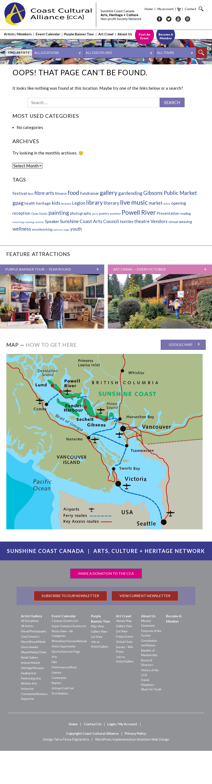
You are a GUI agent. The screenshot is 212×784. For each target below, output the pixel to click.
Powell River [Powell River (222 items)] (138, 245)
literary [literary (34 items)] (111, 236)
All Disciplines (30, 654)
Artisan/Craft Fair (63, 721)
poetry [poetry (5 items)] (104, 247)
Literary (57, 705)
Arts (54, 690)
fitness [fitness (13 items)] (61, 226)
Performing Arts (31, 711)
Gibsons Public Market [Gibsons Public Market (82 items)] (170, 226)
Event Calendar (48, 29)
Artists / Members (18, 29)
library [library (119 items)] (94, 235)
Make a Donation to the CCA (106, 606)
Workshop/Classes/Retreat (69, 674)
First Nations (60, 726)
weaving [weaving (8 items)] (185, 255)
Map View (97, 659)
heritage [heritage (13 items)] (43, 236)
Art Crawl (105, 29)
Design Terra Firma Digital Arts (66, 772)
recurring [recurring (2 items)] (18, 255)
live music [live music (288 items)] (134, 235)
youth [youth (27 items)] (76, 262)
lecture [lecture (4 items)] (66, 236)
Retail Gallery (29, 690)
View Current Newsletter (145, 629)
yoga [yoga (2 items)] (66, 262)
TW (136, 16)
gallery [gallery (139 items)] (108, 225)
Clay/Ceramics (30, 669)
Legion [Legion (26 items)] (78, 236)
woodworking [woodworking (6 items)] (42, 262)
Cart (146, 6)
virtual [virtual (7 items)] (173, 255)
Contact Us (92, 757)
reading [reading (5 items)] (185, 247)
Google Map (180, 378)
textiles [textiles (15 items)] (126, 254)
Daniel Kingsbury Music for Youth (151, 717)
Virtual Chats (124, 675)
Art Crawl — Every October (139, 302)
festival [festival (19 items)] (19, 226)
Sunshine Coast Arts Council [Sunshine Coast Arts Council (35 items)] (89, 254)
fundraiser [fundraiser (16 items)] (89, 226)
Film (54, 695)
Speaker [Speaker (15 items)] (52, 254)
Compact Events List (65, 654)
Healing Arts (28, 706)
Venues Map (124, 654)
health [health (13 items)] (29, 236)
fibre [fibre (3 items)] (31, 227)
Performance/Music (64, 700)
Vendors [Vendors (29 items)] (159, 254)
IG (154, 16)
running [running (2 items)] (29, 255)
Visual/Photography (33, 664)
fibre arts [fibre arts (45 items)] (44, 226)
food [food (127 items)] (73, 225)
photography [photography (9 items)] (80, 246)
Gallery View (99, 664)
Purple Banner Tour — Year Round (38, 302)
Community (59, 711)
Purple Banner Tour (79, 29)
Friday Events (124, 669)
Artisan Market (30, 696)
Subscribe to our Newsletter (70, 629)
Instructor (27, 722)
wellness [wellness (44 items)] (21, 262)
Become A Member (166, 30)
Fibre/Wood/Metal (33, 675)
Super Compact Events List (69, 659)
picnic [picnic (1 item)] (95, 246)
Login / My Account (122, 757)
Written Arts (29, 716)
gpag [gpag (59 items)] (18, 236)
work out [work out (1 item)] (58, 262)
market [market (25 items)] (155, 236)
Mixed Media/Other (33, 685)
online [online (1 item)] (166, 236)
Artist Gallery (31, 649)
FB (126, 16)
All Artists (27, 659)
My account (133, 6)
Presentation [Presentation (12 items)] (168, 246)
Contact (158, 6)
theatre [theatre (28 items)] (142, 254)
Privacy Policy (135, 767)
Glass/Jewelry (30, 680)
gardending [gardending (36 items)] (130, 226)
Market (56, 716)
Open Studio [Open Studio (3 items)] (39, 247)
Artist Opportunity (64, 679)
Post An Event (144, 30)
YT (145, 16)
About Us (125, 29)
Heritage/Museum (32, 701)
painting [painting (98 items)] (58, 245)
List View (96, 670)
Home (116, 6)
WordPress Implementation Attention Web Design (132, 772)
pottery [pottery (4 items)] (115, 247)
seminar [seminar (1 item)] (39, 255)
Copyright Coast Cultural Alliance (92, 767)
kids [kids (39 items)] (56, 236)
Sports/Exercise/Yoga (66, 684)
